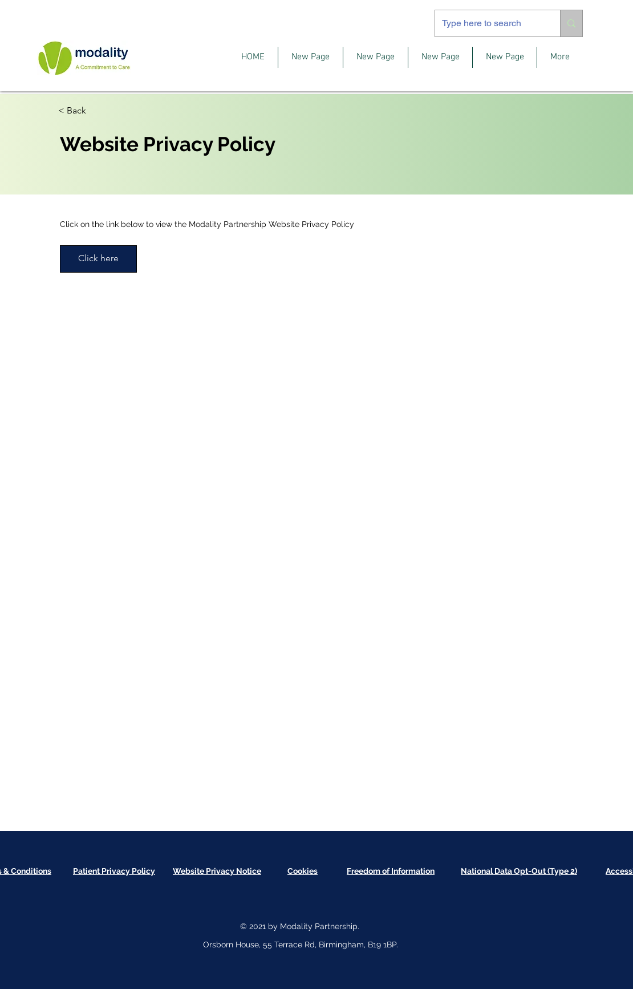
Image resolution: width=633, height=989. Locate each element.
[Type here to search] (489, 23)
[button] (302, 870)
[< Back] (98, 111)
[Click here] (98, 259)
